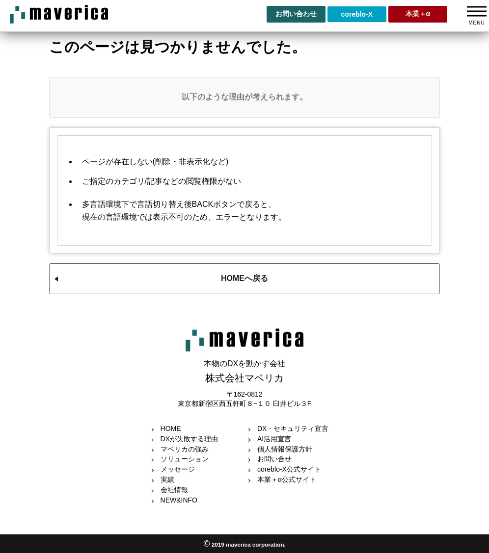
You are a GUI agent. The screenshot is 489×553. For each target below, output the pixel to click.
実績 (167, 479)
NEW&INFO (179, 500)
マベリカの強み (185, 449)
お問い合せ (274, 459)
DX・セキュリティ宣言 (292, 428)
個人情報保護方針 (284, 449)
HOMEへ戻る (244, 278)
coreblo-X (357, 14)
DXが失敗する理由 (189, 439)
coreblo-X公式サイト (289, 469)
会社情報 (174, 490)
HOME (171, 428)
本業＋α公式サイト (286, 479)
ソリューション (185, 459)
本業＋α (418, 14)
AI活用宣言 (274, 439)
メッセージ (178, 469)
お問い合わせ (296, 14)
